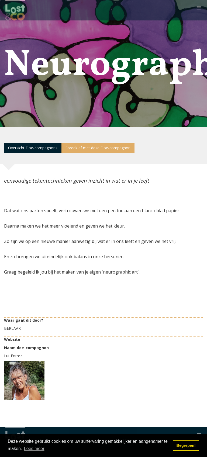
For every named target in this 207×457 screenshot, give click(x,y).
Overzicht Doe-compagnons (32, 147)
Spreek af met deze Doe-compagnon (97, 147)
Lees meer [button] (34, 448)
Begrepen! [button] (186, 445)
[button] (199, 8)
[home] (15, 10)
